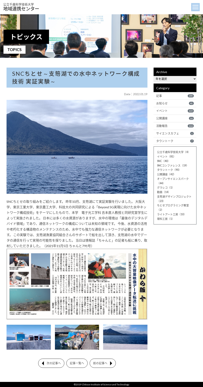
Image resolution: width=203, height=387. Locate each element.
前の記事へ (100, 363)
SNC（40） (163, 161)
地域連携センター (21, 7)
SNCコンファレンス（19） (173, 165)
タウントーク (175, 141)
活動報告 (175, 125)
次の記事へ (54, 363)
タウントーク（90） (169, 169)
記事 (175, 95)
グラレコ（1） (165, 187)
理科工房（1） (165, 218)
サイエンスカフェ (175, 133)
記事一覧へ (77, 363)
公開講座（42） (166, 174)
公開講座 (175, 118)
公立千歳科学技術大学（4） (173, 152)
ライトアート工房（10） (171, 214)
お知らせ (175, 103)
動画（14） (164, 192)
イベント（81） (166, 156)
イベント (175, 110)
